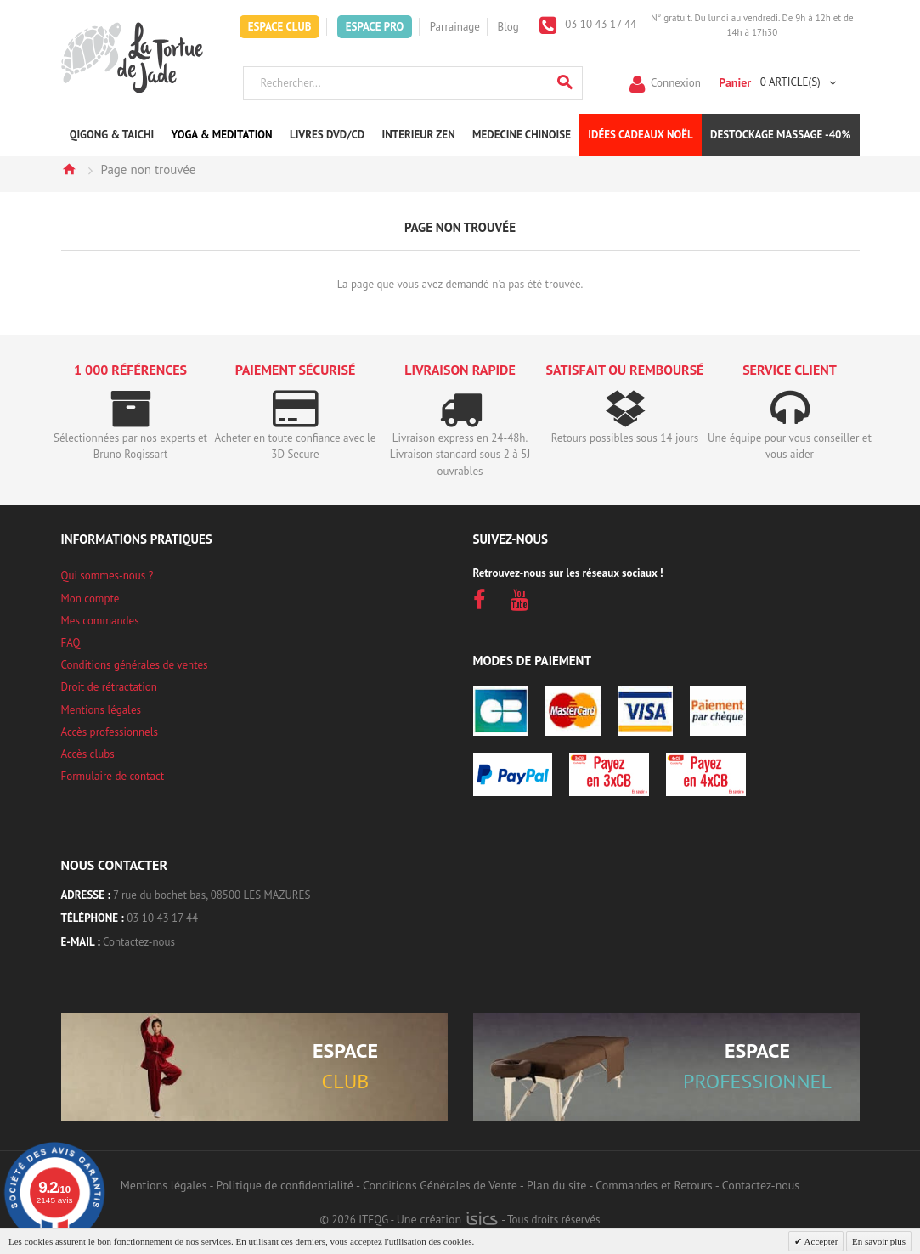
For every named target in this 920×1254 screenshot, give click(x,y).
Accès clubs (88, 754)
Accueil (68, 169)
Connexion (676, 82)
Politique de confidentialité (285, 1185)
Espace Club (280, 27)
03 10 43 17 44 (599, 24)
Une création (447, 1219)
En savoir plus (879, 1241)
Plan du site (556, 1185)
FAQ (71, 642)
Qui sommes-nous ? (107, 575)
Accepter (820, 1241)
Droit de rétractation (109, 687)
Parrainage (455, 27)
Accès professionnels (109, 732)
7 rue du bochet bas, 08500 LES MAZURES (211, 895)
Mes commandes (100, 620)
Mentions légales (101, 710)
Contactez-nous (139, 942)
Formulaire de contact (113, 776)
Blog (507, 27)
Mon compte (90, 598)
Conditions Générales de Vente (440, 1185)
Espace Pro (375, 27)
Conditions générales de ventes (134, 665)
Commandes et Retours (653, 1185)
